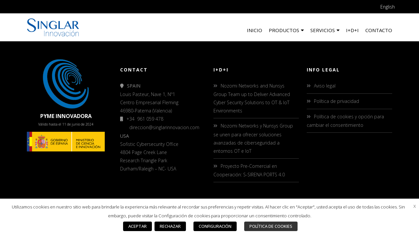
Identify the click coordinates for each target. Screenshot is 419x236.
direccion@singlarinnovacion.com (164, 127)
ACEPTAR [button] (137, 226)
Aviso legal (325, 86)
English (387, 7)
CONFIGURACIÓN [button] (215, 226)
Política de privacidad (336, 101)
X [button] (414, 206)
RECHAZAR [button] (170, 226)
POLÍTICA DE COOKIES (270, 226)
